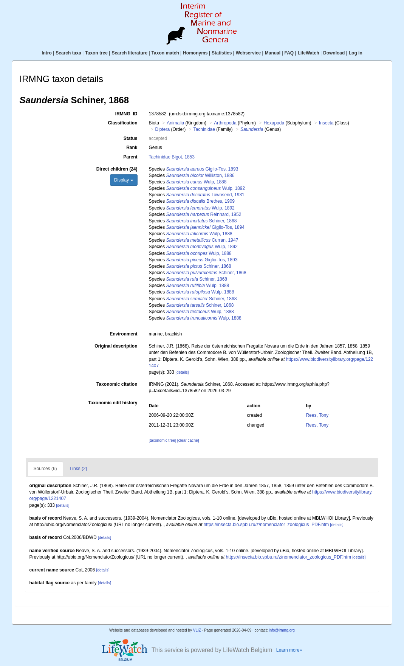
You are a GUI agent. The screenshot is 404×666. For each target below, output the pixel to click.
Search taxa (68, 53)
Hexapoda (273, 123)
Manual (272, 53)
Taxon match (165, 53)
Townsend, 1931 (205, 194)
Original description (115, 346)
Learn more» (289, 650)
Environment (123, 334)
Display (123, 180)
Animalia (175, 123)
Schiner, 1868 (201, 221)
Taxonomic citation (116, 384)
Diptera (162, 129)
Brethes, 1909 (200, 201)
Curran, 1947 (202, 240)
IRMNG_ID (126, 113)
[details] (182, 372)
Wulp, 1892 (205, 188)
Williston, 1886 (200, 175)
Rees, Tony (317, 415)
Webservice (248, 53)
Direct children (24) (117, 169)
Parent (130, 157)
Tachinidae (204, 129)
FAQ (289, 53)
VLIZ (197, 630)
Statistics (222, 53)
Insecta (326, 123)
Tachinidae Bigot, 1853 (172, 157)
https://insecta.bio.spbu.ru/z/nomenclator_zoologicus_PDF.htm (266, 524)
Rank (131, 147)
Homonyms (195, 53)
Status (131, 138)
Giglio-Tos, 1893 (202, 169)
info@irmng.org (282, 630)
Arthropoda (225, 123)
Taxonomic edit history (112, 402)
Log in (355, 53)
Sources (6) (45, 468)
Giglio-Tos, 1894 (205, 227)
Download (334, 53)
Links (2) (78, 468)
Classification (122, 123)
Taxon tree (96, 53)
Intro (47, 53)
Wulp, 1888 (196, 182)
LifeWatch (308, 53)
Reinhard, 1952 (203, 214)
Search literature (129, 53)
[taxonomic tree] (162, 440)
